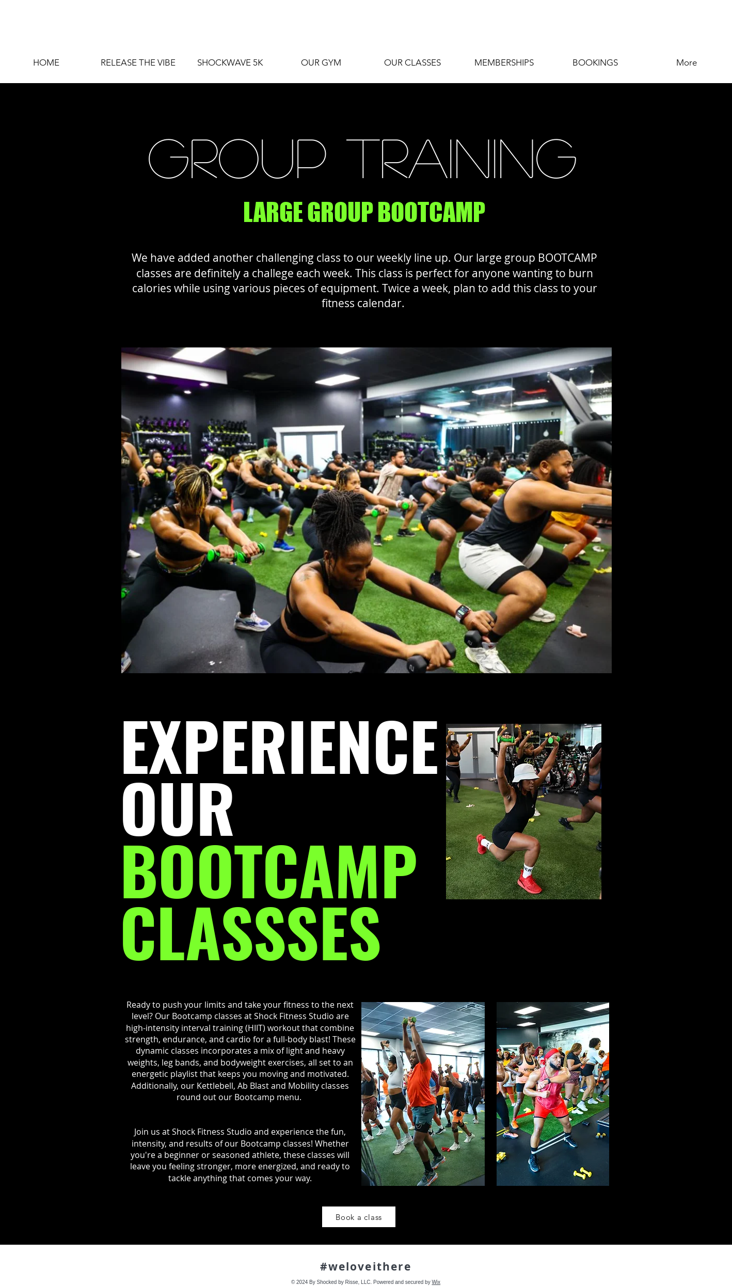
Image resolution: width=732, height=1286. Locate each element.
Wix (436, 1282)
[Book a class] (358, 1216)
